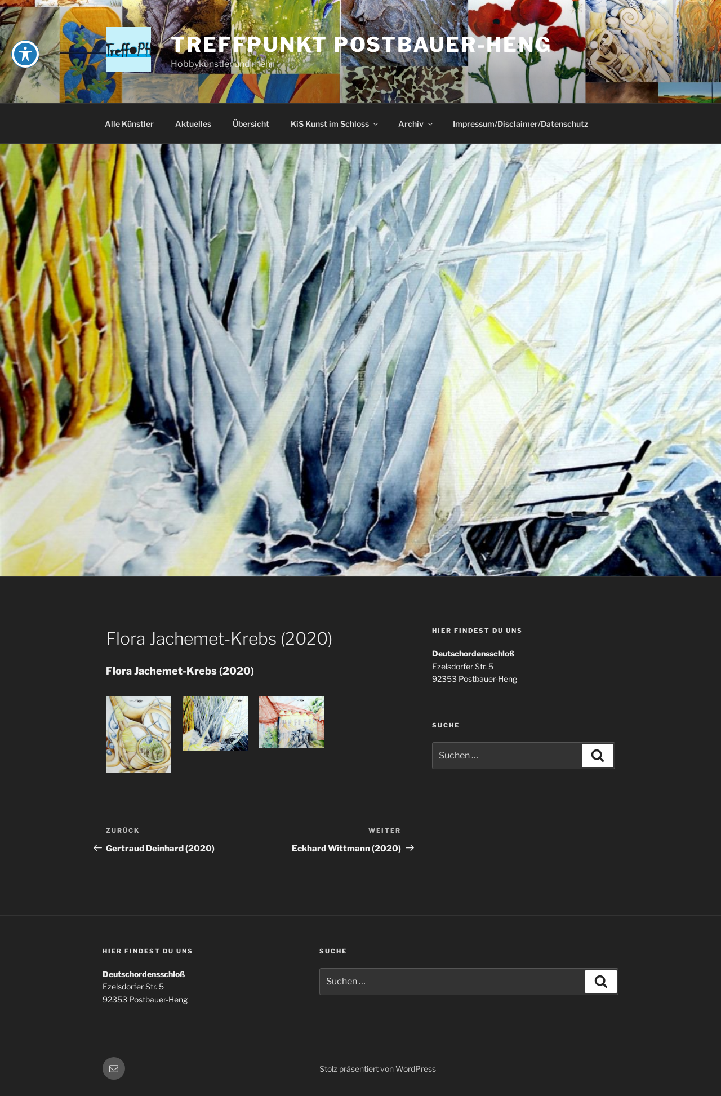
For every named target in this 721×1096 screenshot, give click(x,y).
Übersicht (251, 123)
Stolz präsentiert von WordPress (377, 1068)
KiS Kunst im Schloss (335, 123)
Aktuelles (193, 123)
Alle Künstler (129, 123)
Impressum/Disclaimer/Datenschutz (520, 123)
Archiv (416, 123)
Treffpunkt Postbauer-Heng (361, 44)
